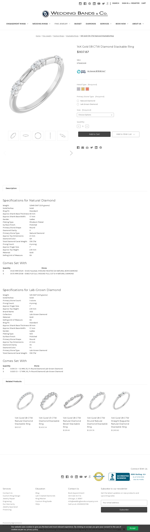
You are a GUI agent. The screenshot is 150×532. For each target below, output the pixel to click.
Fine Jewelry (62, 24)
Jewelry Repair (9, 498)
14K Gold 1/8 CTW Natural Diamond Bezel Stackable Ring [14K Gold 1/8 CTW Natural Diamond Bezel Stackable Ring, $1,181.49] (72, 422)
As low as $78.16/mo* (96, 71)
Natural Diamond (87, 101)
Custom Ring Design (11, 496)
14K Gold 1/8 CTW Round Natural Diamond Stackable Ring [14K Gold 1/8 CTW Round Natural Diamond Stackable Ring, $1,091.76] (97, 422)
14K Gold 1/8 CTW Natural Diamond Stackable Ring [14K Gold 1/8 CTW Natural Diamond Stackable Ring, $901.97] (24, 421)
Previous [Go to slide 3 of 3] (4, 153)
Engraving (7, 501)
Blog (37, 493)
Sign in (125, 3)
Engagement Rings (17, 24)
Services (106, 24)
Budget (77, 24)
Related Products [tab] (14, 381)
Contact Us (8, 493)
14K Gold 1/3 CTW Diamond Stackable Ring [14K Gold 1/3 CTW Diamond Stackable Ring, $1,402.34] (49, 421)
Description (11, 188)
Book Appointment (76, 493)
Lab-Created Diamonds (45, 496)
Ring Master (40, 498)
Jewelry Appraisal (10, 507)
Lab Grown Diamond (89, 104)
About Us (138, 24)
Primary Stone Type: (90, 96)
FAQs (37, 504)
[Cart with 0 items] (143, 3)
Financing (7, 510)
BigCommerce (17, 523)
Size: (84, 110)
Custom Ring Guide (43, 501)
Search (115, 3)
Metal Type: (87, 84)
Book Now (122, 24)
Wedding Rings (41, 24)
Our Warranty (9, 504)
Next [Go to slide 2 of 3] (71, 153)
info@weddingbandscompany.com (83, 501)
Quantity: (81, 122)
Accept (132, 528)
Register (135, 3)
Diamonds (91, 24)
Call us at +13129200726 (78, 504)
